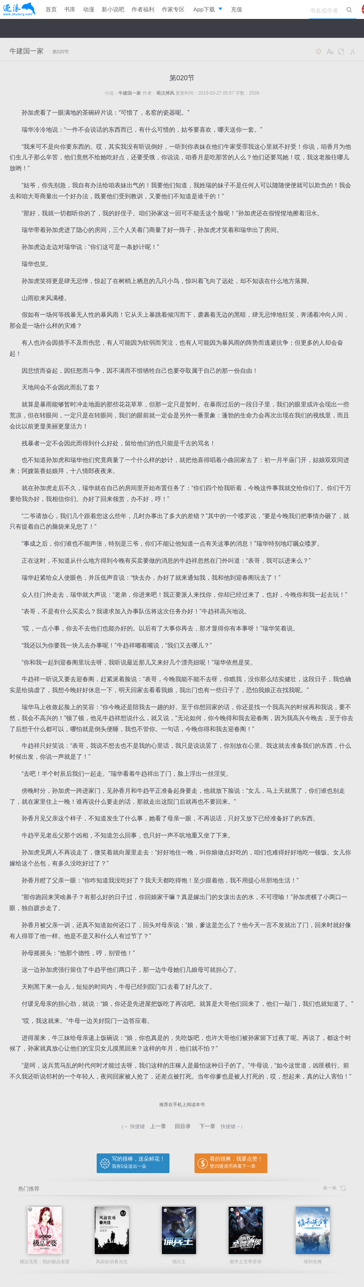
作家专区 (173, 9)
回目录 (183, 1126)
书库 (69, 9)
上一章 (158, 1126)
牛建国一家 (26, 51)
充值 (236, 9)
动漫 (88, 9)
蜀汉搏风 (165, 93)
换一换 (334, 1188)
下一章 (207, 1126)
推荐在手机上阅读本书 (182, 1104)
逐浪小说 (19, 9)
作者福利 (143, 9)
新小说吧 (113, 9)
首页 (51, 9)
